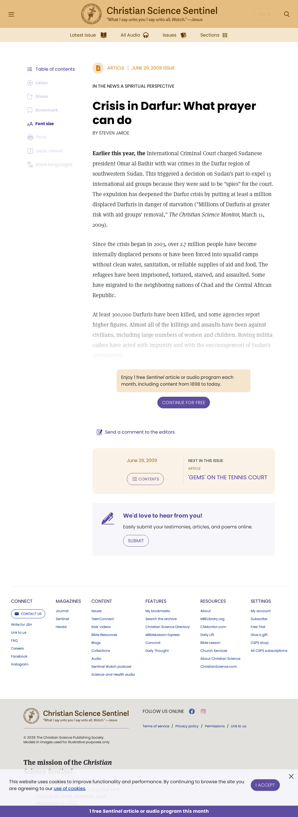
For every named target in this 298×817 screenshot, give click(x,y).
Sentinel (62, 617)
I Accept (265, 784)
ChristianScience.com (218, 665)
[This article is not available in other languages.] (50, 164)
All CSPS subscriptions (269, 649)
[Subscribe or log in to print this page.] (37, 137)
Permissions (215, 725)
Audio (96, 657)
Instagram (19, 663)
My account (261, 610)
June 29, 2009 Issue (150, 68)
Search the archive (161, 617)
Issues (96, 610)
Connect (22, 600)
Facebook (19, 655)
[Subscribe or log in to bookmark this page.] (43, 110)
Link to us (18, 631)
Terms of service (156, 725)
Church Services (213, 649)
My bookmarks (157, 610)
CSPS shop (260, 641)
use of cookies (69, 788)
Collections (100, 649)
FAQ (14, 639)
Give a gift (259, 633)
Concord (152, 641)
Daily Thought (157, 649)
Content (101, 600)
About (205, 610)
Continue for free (182, 402)
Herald (61, 625)
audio (113, 673)
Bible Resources (104, 633)
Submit (133, 539)
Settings (261, 600)
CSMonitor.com (213, 625)
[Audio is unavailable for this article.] (38, 83)
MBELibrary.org (212, 617)
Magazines (68, 600)
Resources (213, 600)
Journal (62, 610)
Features (155, 600)
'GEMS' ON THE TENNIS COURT (226, 477)
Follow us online (163, 710)
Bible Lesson (210, 641)
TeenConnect (102, 617)
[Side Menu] (11, 14)
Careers (17, 647)
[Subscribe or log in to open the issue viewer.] (46, 151)
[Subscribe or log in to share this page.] (39, 96)
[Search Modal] (286, 14)
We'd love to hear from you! (160, 514)
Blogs (95, 641)
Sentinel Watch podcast (111, 665)
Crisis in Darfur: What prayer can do (171, 113)
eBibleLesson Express (162, 633)
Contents (142, 478)
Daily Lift (207, 633)
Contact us (28, 612)
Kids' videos (101, 625)
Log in (264, 14)
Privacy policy (187, 725)
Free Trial (258, 625)
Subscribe (259, 617)
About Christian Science (220, 657)
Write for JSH (21, 623)
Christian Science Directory (167, 625)
